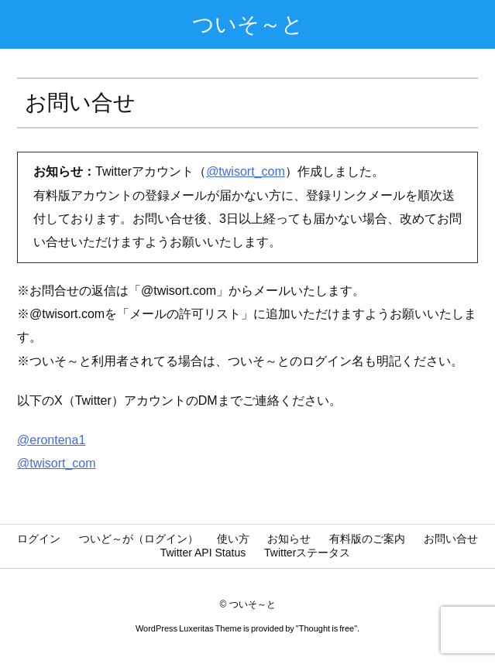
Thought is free (326, 628)
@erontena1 (51, 440)
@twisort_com (245, 171)
